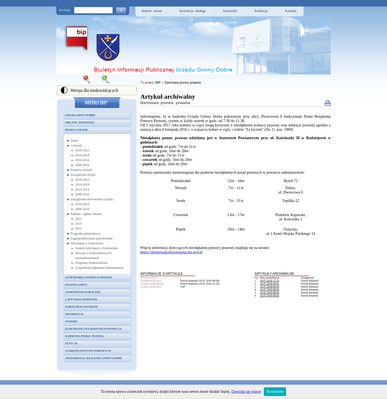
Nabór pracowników (81, 306)
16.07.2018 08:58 (269, 295)
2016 (78, 224)
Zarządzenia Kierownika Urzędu (92, 199)
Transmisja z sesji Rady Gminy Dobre (93, 358)
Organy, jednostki (79, 122)
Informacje (74, 314)
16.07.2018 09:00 (269, 286)
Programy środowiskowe (91, 263)
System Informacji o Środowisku (96, 248)
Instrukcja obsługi (192, 11)
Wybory (71, 321)
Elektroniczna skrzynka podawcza (93, 328)
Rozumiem (275, 391)
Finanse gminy (76, 284)
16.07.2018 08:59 (269, 292)
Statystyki (230, 11)
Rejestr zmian (152, 11)
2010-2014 (82, 160)
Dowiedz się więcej (246, 391)
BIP (157, 83)
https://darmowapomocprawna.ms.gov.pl (171, 252)
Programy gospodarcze (86, 233)
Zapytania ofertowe (81, 299)
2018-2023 (82, 150)
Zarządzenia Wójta (83, 175)
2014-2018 (82, 155)
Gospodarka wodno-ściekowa (88, 277)
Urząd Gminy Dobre (80, 115)
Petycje (71, 343)
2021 (78, 219)
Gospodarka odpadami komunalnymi (99, 268)
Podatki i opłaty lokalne (86, 214)
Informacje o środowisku (87, 243)
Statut (74, 140)
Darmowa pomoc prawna (84, 336)
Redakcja (261, 11)
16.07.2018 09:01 (269, 283)
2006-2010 (82, 165)
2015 (78, 228)
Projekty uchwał (81, 170)
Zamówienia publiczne (83, 292)
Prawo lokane (76, 129)
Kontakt (290, 11)
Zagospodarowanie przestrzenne (92, 238)
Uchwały (76, 145)
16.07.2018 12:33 (269, 280)
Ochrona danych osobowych (88, 350)
